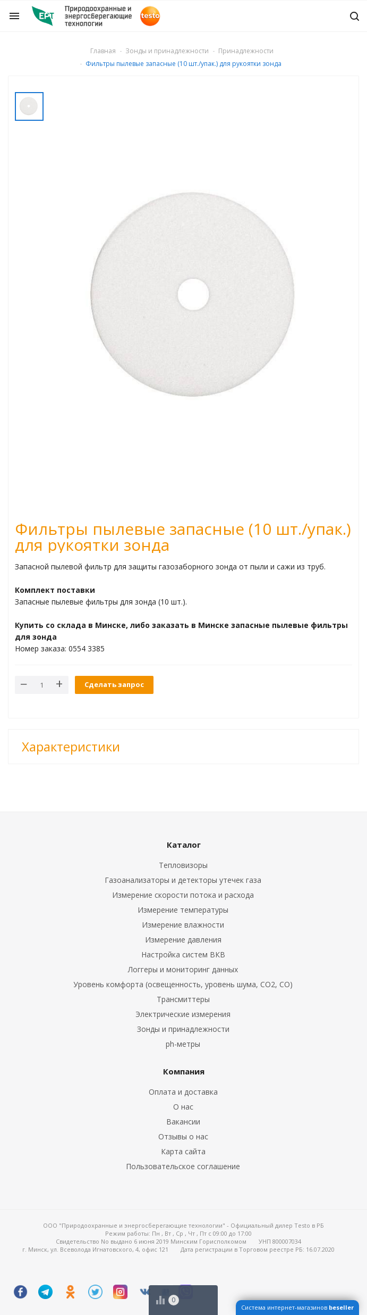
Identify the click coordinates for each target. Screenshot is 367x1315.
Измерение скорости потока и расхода (183, 895)
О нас (183, 1107)
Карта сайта (183, 1151)
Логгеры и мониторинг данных (183, 969)
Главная (103, 50)
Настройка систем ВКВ (183, 954)
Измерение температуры (183, 910)
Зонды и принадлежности (183, 1029)
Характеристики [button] (71, 746)
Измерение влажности (183, 925)
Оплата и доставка (183, 1092)
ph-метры (183, 1044)
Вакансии (183, 1121)
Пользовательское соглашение (183, 1166)
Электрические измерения (183, 1014)
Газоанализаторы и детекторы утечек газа (183, 880)
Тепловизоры (183, 865)
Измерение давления (183, 939)
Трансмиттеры (183, 999)
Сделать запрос (114, 684)
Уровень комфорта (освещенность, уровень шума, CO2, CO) (183, 984)
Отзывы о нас (183, 1136)
